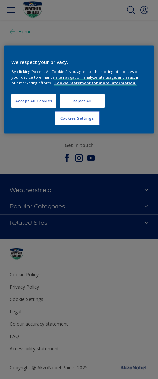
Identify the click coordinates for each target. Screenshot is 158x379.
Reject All (82, 100)
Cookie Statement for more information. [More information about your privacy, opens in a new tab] (95, 82)
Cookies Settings (77, 118)
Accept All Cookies (33, 100)
